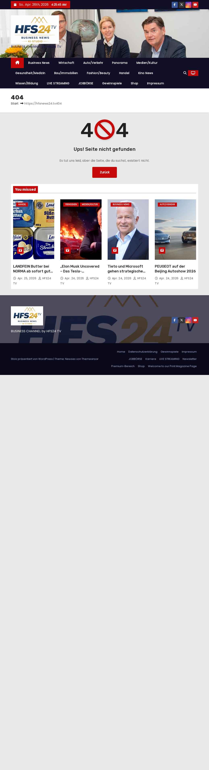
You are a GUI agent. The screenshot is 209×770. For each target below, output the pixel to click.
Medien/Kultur (147, 63)
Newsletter (190, 359)
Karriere (151, 359)
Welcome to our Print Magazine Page (172, 366)
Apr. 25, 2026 (27, 278)
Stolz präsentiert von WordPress (32, 359)
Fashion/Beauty (98, 73)
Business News (39, 63)
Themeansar (90, 359)
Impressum (155, 83)
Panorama (120, 63)
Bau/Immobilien (66, 73)
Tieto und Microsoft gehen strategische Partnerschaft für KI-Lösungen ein (127, 273)
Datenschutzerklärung (142, 352)
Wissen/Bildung (26, 83)
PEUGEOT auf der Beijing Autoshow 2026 (175, 268)
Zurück (104, 172)
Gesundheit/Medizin (30, 73)
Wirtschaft (66, 63)
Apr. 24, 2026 (75, 278)
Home (121, 352)
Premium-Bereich (123, 366)
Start (15, 103)
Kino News (145, 73)
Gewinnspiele (112, 83)
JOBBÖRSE (85, 83)
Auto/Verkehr (93, 63)
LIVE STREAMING (58, 83)
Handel (124, 73)
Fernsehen (71, 204)
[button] (185, 73)
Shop (134, 83)
